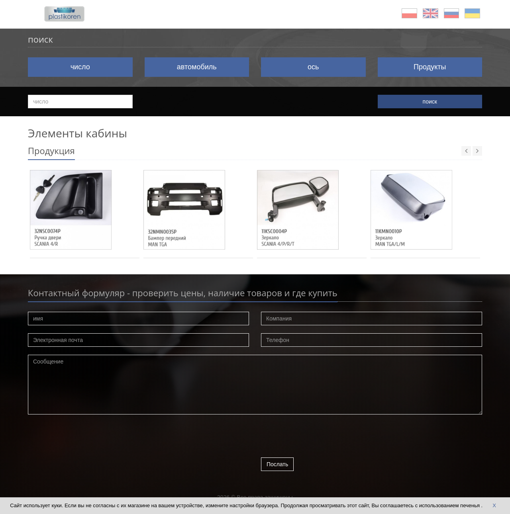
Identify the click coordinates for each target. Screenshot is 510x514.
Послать (277, 464)
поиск (430, 101)
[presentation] (321, 437)
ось (313, 67)
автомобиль (197, 67)
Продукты (430, 67)
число (80, 67)
